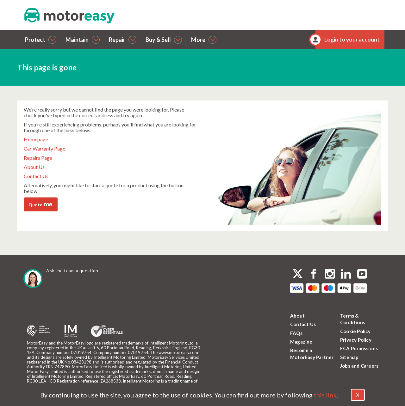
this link (325, 395)
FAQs (296, 333)
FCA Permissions (359, 348)
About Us (34, 167)
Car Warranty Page (44, 148)
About (297, 316)
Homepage (36, 139)
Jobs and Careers (359, 366)
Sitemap (349, 357)
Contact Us (36, 176)
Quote (40, 204)
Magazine (301, 342)
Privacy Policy (355, 340)
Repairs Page (38, 158)
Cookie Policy (355, 331)
